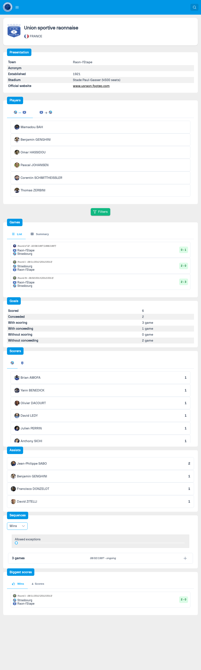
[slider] (16, 542)
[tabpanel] (101, 159)
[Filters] (100, 212)
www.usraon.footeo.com (91, 86)
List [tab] (17, 234)
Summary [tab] (40, 234)
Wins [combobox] (13, 526)
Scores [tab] (37, 583)
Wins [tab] (18, 583)
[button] (17, 7)
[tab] (20, 112)
